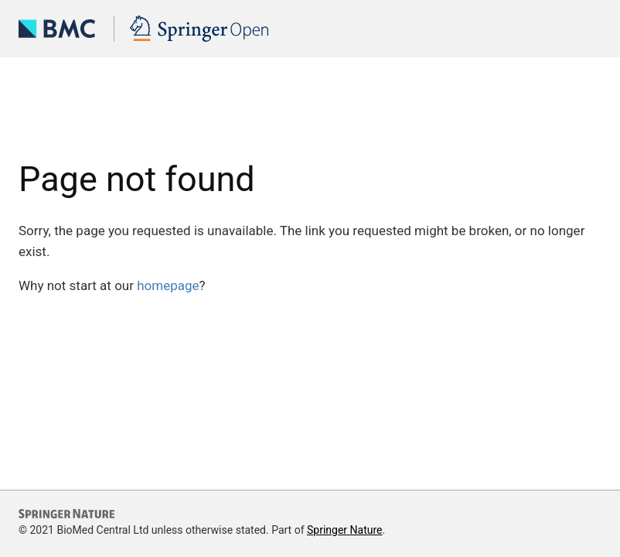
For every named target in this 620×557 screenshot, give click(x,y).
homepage (168, 285)
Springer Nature (345, 530)
